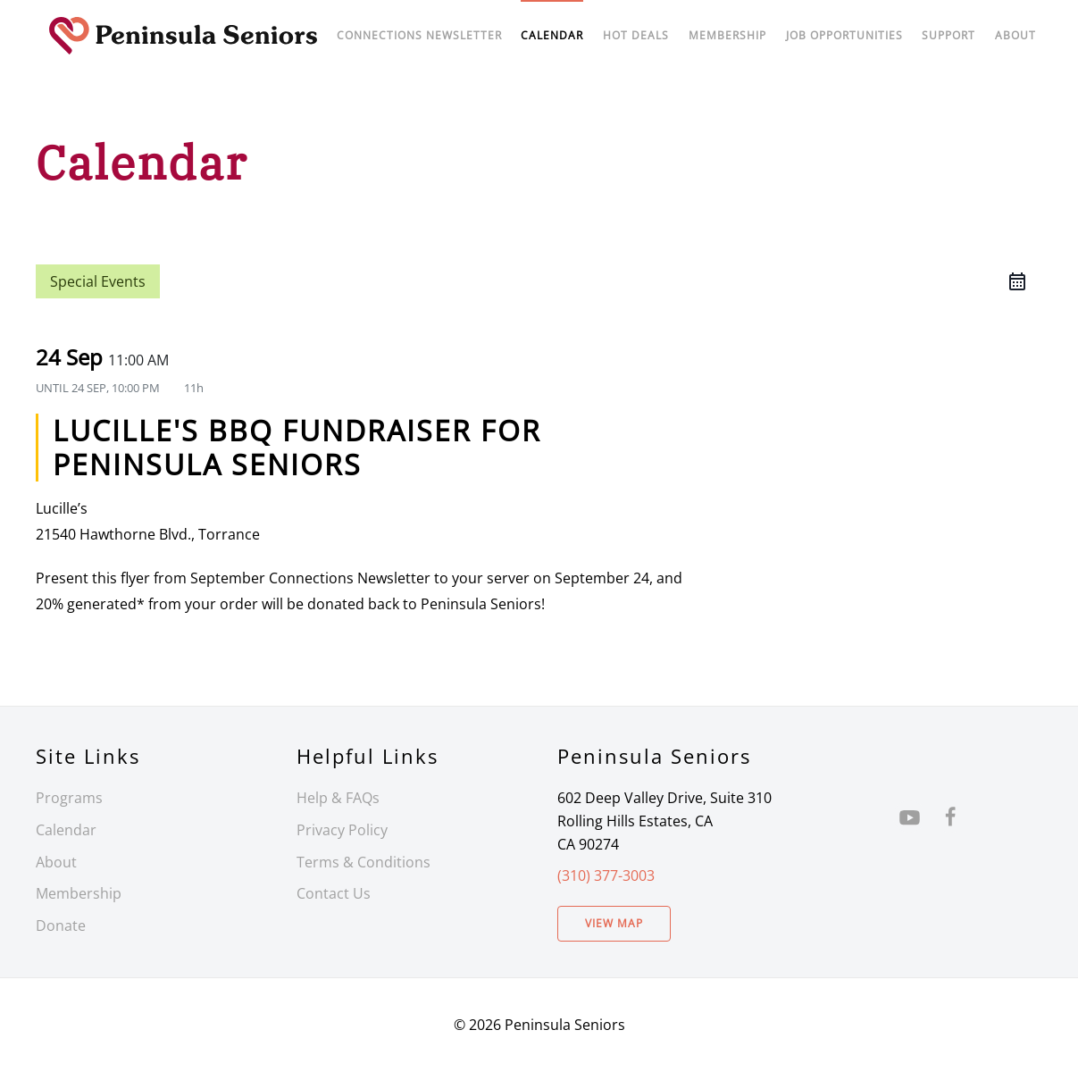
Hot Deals (636, 35)
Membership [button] (727, 35)
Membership (78, 893)
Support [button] (948, 35)
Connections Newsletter (419, 35)
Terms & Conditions (363, 862)
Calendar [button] (552, 35)
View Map (614, 923)
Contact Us (334, 893)
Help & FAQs (338, 798)
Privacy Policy (342, 830)
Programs (69, 798)
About (1015, 35)
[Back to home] (183, 35)
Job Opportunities (844, 35)
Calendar (66, 830)
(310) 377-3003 (606, 875)
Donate (61, 925)
